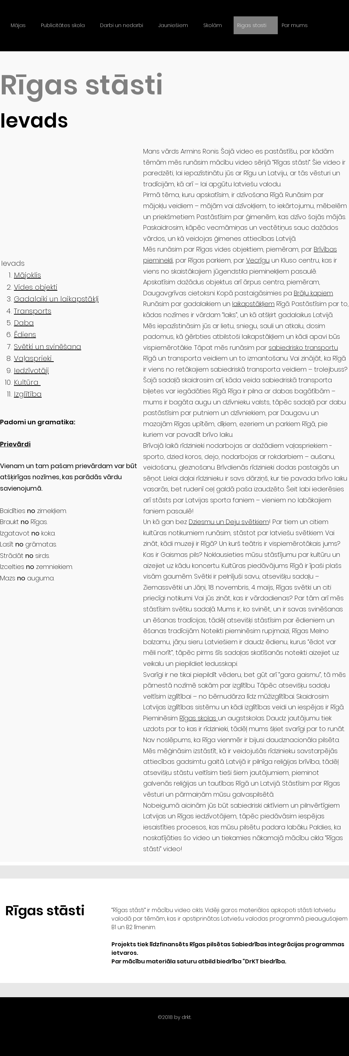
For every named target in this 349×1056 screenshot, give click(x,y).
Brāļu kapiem (313, 293)
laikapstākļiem (253, 303)
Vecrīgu (258, 260)
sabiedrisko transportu (303, 347)
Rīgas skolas (198, 718)
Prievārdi (15, 444)
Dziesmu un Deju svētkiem (229, 521)
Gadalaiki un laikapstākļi (56, 299)
